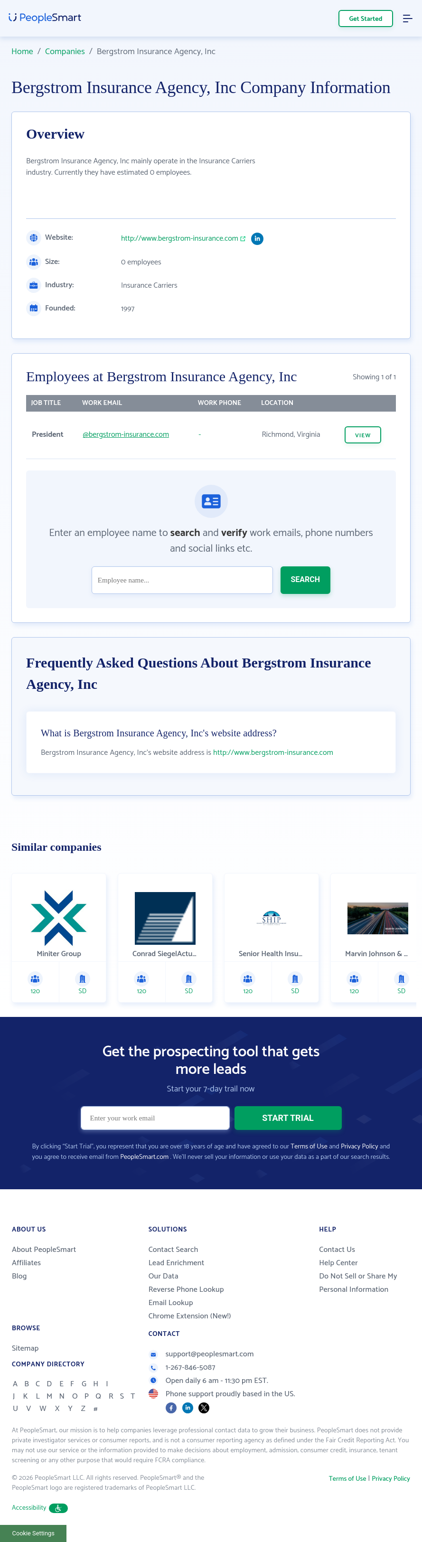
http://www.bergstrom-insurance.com (179, 238)
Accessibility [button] (40, 1508)
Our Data (163, 1276)
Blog (19, 1276)
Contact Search (173, 1249)
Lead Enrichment (177, 1263)
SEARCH (305, 579)
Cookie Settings (33, 1533)
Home (22, 52)
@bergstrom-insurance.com (126, 434)
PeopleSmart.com (144, 1157)
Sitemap (25, 1348)
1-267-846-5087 (182, 1367)
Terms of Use (309, 1146)
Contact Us (337, 1249)
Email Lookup (171, 1303)
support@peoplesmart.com (201, 1354)
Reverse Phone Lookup (186, 1289)
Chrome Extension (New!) (190, 1316)
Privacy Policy (359, 1146)
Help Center (338, 1263)
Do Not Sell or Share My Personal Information (358, 1283)
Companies (65, 52)
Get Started (366, 19)
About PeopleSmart (44, 1249)
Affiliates (26, 1263)
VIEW (363, 435)
